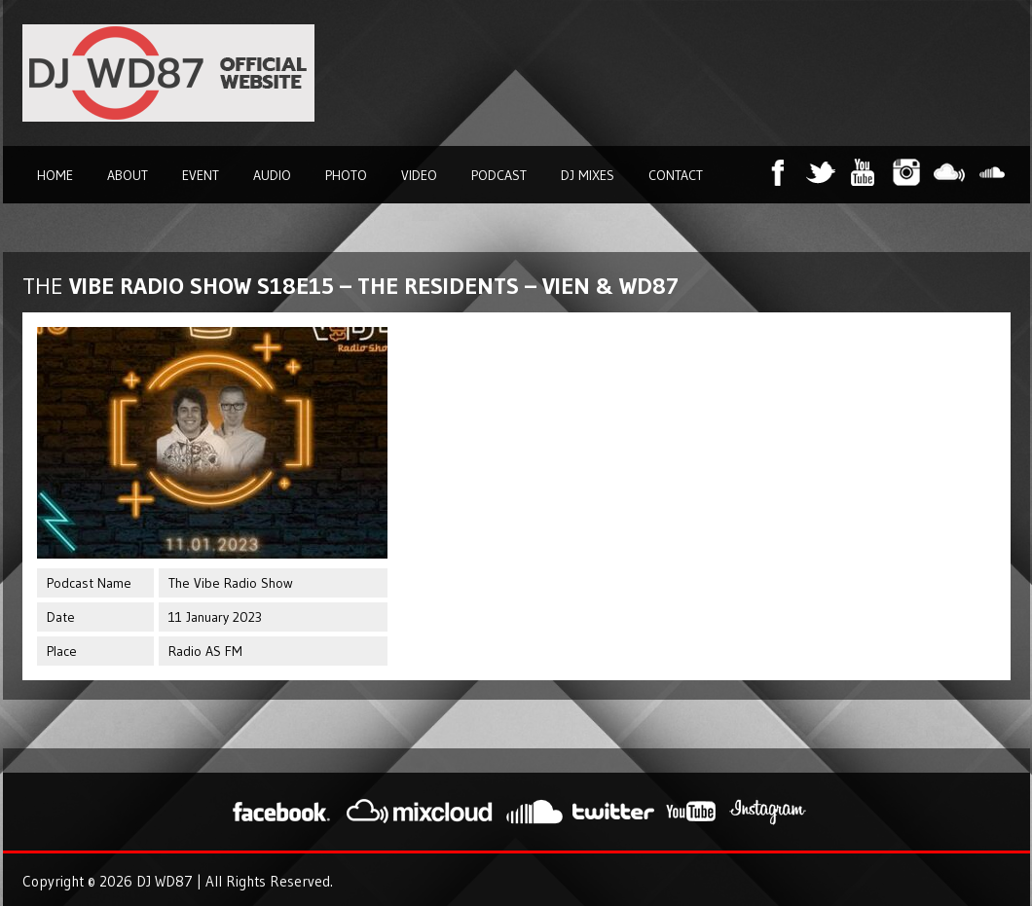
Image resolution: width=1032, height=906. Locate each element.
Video (419, 175)
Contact (675, 175)
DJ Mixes (587, 175)
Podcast (499, 175)
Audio (272, 175)
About (127, 175)
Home (55, 175)
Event (200, 175)
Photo (346, 175)
